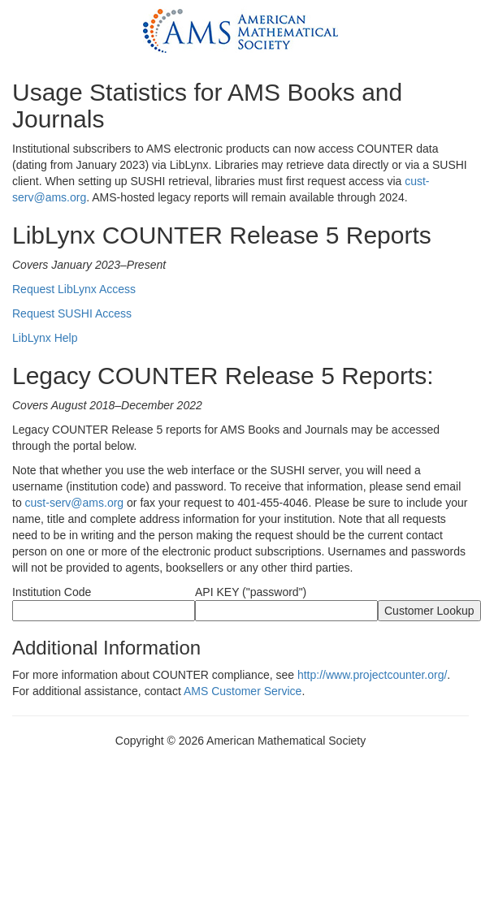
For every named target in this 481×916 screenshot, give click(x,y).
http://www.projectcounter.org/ (372, 674)
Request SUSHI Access (72, 313)
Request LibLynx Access (74, 289)
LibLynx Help (44, 337)
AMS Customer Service (242, 691)
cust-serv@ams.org (74, 502)
